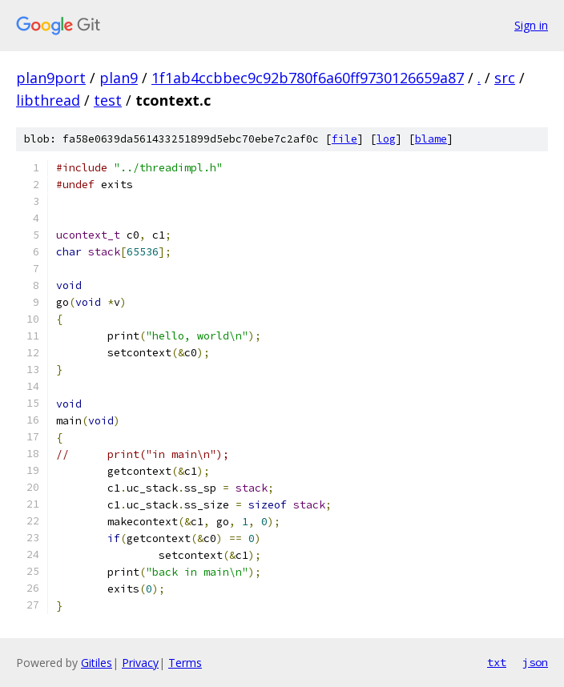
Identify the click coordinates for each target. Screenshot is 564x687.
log (386, 139)
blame (431, 139)
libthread (48, 100)
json (535, 662)
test (108, 100)
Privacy (140, 662)
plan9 (118, 77)
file (344, 139)
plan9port (51, 77)
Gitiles (96, 662)
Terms (185, 662)
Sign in (531, 25)
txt (496, 662)
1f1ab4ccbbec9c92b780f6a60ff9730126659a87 (307, 77)
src (504, 77)
